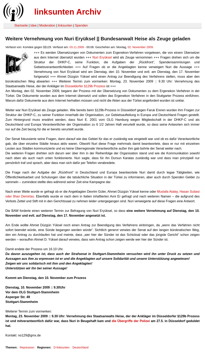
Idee (33, 25)
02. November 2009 (140, 47)
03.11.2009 (76, 47)
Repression (27, 347)
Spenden (81, 25)
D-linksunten (62, 347)
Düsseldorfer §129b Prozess (85, 86)
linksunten (65, 25)
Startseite (21, 25)
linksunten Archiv (67, 11)
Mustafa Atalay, (168, 191)
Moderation (47, 25)
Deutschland (80, 347)
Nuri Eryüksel (102, 57)
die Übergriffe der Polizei (131, 321)
